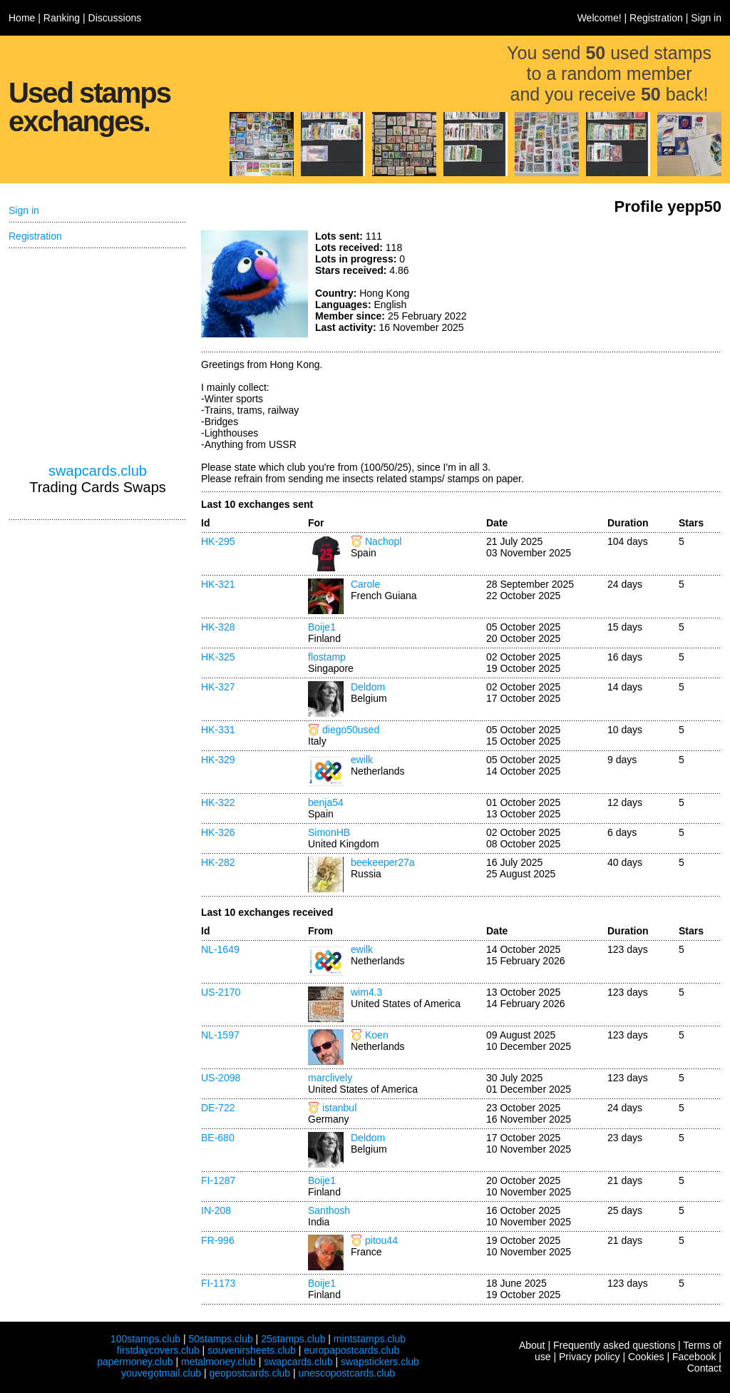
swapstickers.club (380, 1361)
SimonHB (329, 832)
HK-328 (218, 627)
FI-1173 (218, 1283)
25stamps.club (293, 1338)
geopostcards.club (250, 1373)
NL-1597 (220, 1035)
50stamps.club (220, 1338)
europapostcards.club (351, 1350)
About (532, 1345)
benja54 (326, 802)
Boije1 (322, 627)
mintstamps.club (370, 1338)
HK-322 (218, 802)
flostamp (327, 657)
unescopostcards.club (347, 1373)
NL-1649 (220, 949)
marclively (330, 1077)
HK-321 (218, 584)
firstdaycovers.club (158, 1350)
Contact (704, 1368)
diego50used (350, 729)
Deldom (368, 687)
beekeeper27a (383, 862)
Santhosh (329, 1210)
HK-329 (218, 759)
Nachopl (383, 541)
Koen (377, 1035)
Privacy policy (589, 1356)
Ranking (61, 18)
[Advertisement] (614, 283)
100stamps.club (145, 1338)
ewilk (362, 759)
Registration (656, 18)
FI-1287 (218, 1180)
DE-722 (218, 1107)
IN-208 (216, 1210)
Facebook (694, 1356)
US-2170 (220, 992)
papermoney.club (135, 1361)
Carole (365, 584)
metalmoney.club (218, 1361)
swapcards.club (97, 471)
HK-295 (218, 541)
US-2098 (220, 1077)
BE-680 (218, 1137)
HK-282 (218, 862)
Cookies (646, 1356)
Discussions (115, 18)
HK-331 (218, 729)
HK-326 (218, 832)
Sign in (706, 18)
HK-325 (218, 657)
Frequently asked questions (614, 1345)
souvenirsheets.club (251, 1350)
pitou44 (381, 1240)
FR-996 (218, 1240)
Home (22, 18)
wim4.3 (366, 992)
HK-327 (218, 687)
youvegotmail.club (161, 1373)
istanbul (339, 1107)
